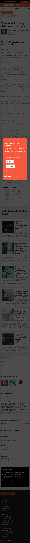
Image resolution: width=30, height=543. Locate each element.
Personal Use (10, 166)
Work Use (9, 161)
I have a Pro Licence (11, 171)
